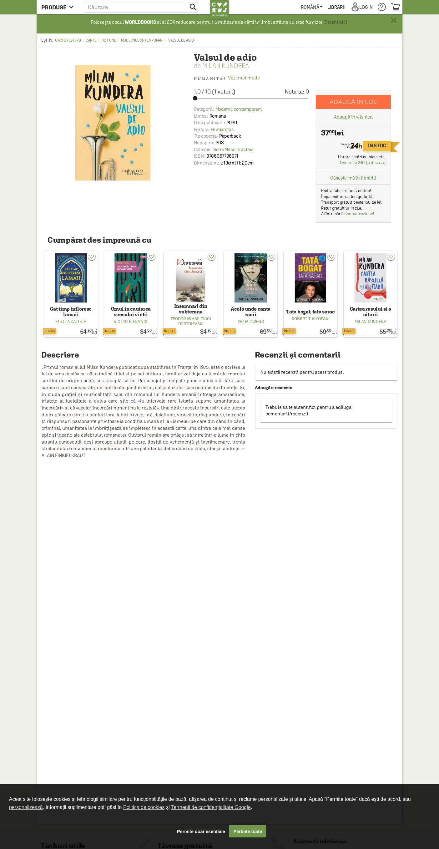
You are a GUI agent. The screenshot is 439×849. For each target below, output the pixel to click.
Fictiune (108, 40)
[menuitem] (311, 7)
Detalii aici (335, 22)
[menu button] (59, 7)
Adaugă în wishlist (353, 116)
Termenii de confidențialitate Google (210, 807)
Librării (336, 7)
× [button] (393, 20)
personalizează (26, 807)
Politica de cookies (144, 807)
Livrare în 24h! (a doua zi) (363, 162)
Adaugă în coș (353, 102)
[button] (141, 7)
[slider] (251, 98)
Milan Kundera (225, 65)
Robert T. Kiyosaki (311, 318)
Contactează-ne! (359, 213)
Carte (91, 40)
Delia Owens (251, 321)
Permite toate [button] (248, 831)
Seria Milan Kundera (233, 149)
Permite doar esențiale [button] (201, 831)
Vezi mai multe (227, 78)
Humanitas (222, 129)
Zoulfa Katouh (70, 321)
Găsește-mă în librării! (353, 177)
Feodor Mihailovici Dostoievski (191, 321)
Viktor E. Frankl (131, 321)
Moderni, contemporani (142, 40)
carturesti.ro (68, 40)
